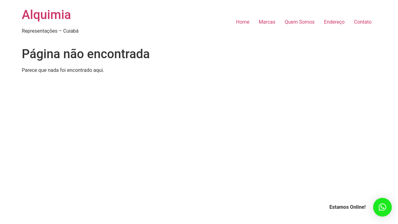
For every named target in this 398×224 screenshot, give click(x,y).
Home (242, 22)
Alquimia (46, 14)
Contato (363, 22)
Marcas (267, 22)
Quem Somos (299, 22)
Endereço (334, 22)
